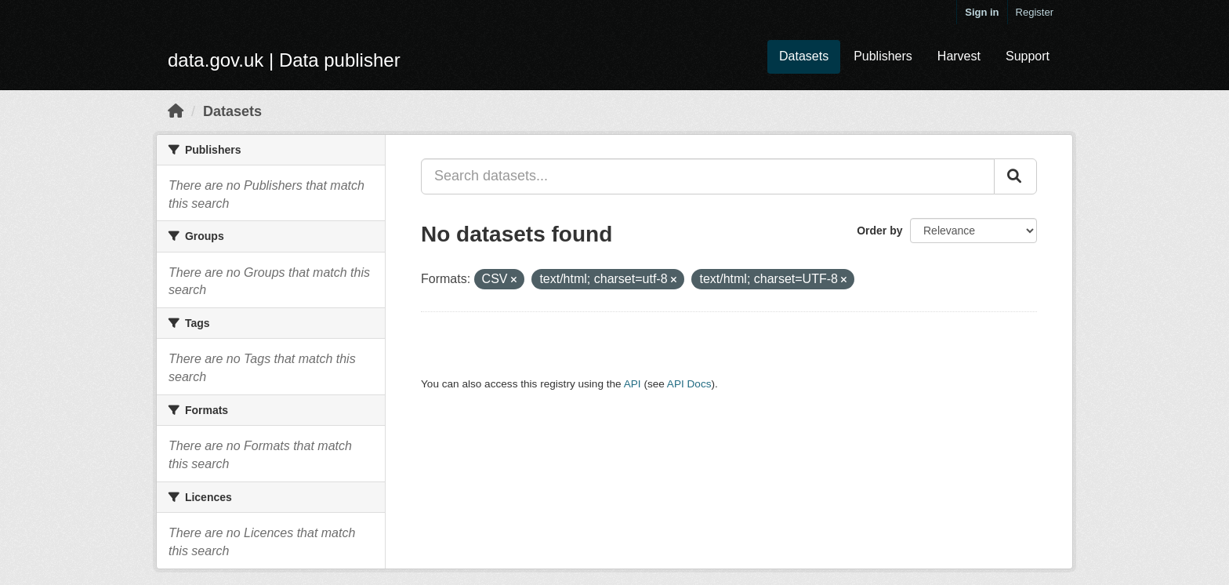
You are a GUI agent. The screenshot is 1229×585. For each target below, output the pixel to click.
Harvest (959, 56)
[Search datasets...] (708, 176)
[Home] (175, 111)
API (632, 384)
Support (1028, 56)
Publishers (883, 56)
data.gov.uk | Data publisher (284, 60)
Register (1034, 12)
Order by (879, 230)
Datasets (803, 56)
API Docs (689, 384)
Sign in (982, 12)
